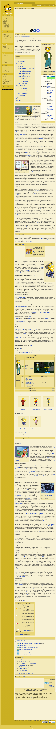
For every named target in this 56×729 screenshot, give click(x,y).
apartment (34, 312)
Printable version (6, 58)
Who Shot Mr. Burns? (23, 576)
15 (27, 617)
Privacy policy (30, 720)
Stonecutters (35, 694)
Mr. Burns (27, 47)
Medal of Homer (19, 337)
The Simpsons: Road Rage (21, 306)
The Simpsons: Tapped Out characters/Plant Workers (41, 350)
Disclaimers (45, 720)
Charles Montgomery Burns (49, 86)
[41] (19, 553)
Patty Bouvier (23, 512)
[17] (47, 183)
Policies (4, 34)
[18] (35, 193)
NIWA (4, 82)
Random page (6, 26)
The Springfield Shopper (8, 70)
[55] (36, 592)
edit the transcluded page (27, 352)
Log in (52, 5)
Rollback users (6, 35)
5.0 (19, 666)
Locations (5, 21)
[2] (52, 103)
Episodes (5, 19)
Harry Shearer (50, 118)
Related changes (6, 56)
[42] (24, 556)
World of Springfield (19, 584)
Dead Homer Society (7, 80)
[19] (23, 197)
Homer (46, 192)
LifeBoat (30, 694)
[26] (24, 262)
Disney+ (22, 634)
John (47, 130)
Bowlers (25, 694)
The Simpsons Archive (31, 678)
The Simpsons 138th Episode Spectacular (34, 513)
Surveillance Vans (23, 321)
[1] (51, 79)
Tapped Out (5, 23)
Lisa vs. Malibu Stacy (28, 673)
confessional (28, 155)
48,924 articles (6, 46)
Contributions (39, 5)
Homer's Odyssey (35, 465)
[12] (38, 157)
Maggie (37, 151)
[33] (54, 460)
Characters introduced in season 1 (40, 698)
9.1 (21, 673)
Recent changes (6, 25)
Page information (6, 61)
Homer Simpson (31, 118)
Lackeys (27, 382)
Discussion (21, 8)
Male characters (29, 693)
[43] (35, 556)
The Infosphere (6, 81)
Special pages (6, 57)
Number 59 (23, 409)
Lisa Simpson (27, 270)
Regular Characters (29, 378)
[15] (33, 171)
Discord (4, 39)
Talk (34, 5)
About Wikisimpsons (37, 720)
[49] (17, 568)
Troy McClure (17, 514)
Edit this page (27, 8)
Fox (53, 446)
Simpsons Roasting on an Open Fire (50, 110)
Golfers (30, 385)
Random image (6, 27)
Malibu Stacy (22, 134)
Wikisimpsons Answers (7, 69)
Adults (49, 696)
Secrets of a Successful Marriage (29, 663)
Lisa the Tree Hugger (32, 329)
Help (4, 28)
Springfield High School (42, 696)
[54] (33, 588)
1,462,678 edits (6, 48)
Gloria (41, 208)
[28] (35, 269)
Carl (19, 179)
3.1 (21, 663)
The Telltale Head (22, 489)
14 (26, 615)
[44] (43, 556)
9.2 (22, 673)
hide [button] (16, 58)
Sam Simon (51, 449)
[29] (20, 272)
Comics (4, 22)
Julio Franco (41, 238)
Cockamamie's (18, 131)
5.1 (21, 666)
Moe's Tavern (34, 179)
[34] (31, 468)
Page (16, 8)
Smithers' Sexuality (20, 678)
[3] (51, 106)
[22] (17, 214)
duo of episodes (32, 576)
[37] (32, 500)
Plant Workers (29, 380)
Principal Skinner (42, 312)
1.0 (19, 659)
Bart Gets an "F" (27, 654)
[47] (38, 561)
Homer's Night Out (28, 652)
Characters (5, 20)
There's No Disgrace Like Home (40, 475)
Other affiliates (6, 83)
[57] (19, 597)
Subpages (5, 62)
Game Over (27, 343)
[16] (39, 171)
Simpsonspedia (6, 71)
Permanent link (6, 60)
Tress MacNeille (50, 119)
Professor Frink (33, 262)
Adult (32, 379)
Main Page (5, 18)
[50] (17, 572)
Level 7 (37, 321)
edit (22, 103)
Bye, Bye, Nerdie (23, 670)
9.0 (19, 673)
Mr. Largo (30, 241)
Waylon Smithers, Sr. (42, 38)
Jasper (26, 152)
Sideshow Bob (18, 140)
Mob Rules (26, 333)
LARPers (29, 386)
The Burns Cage (25, 666)
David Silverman (31, 471)
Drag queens (18, 697)
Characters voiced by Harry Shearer (39, 697)
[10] (48, 135)
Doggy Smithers (23, 428)
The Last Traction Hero (24, 661)
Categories (17, 693)
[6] (29, 116)
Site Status (50, 720)
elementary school (18, 148)
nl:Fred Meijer (26, 630)
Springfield (41, 146)
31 (28, 617)
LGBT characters (19, 694)
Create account (46, 5)
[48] (31, 566)
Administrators (6, 36)
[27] (38, 266)
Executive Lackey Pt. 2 (27, 368)
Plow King (47, 318)
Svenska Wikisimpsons (8, 67)
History (32, 8)
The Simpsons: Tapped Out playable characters (26, 696)
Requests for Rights (7, 37)
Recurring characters (26, 697)
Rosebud (53, 524)
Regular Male (28, 379)
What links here (6, 55)
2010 (42, 267)
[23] (26, 226)
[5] (47, 239)
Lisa (47, 140)
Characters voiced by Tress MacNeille (24, 698)
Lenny (16, 179)
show (53, 388)
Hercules (41, 138)
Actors (40, 694)
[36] (48, 498)
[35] (29, 472)
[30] (54, 447)
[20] (39, 204)
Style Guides (5, 38)
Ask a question (6, 24)
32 (30, 615)
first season (17, 467)
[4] (54, 119)
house (48, 312)
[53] (42, 585)
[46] (49, 558)
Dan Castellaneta (33, 462)
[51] (24, 573)
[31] (27, 489)
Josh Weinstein (21, 495)
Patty (30, 434)
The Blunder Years (23, 665)
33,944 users (5, 50)
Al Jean (28, 498)
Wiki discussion (6, 41)
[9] (42, 133)
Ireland (45, 557)
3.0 (19, 663)
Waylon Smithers (26, 36)
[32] (42, 458)
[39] (39, 531)
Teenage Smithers (35, 428)
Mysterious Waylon (48, 409)
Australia (33, 557)
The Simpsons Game (20, 329)
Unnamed (49, 96)
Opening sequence (21, 640)
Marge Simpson (29, 512)
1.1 (21, 659)
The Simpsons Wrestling (21, 297)
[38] (50, 511)
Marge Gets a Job (48, 495)
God (23, 343)
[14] (45, 165)
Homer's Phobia (23, 671)
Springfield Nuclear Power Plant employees (43, 693)
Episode (21, 643)
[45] (37, 558)
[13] (18, 194)
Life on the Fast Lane (28, 651)
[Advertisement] (7, 111)
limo (50, 306)
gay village (36, 190)
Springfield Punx (6, 79)
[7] (35, 117)
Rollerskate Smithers (36, 409)
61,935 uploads (6, 47)
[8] (26, 131)
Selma (35, 434)
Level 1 (17, 318)
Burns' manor (38, 320)
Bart (43, 140)
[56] (27, 594)
